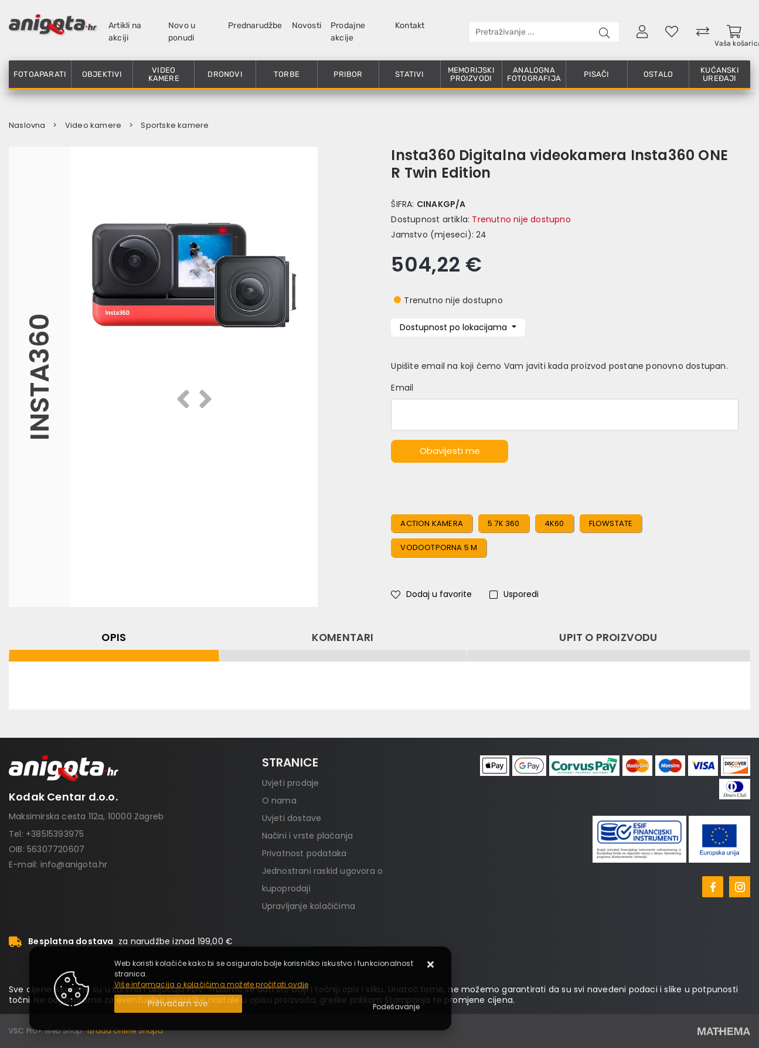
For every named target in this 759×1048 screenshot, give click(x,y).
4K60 (554, 523)
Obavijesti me (450, 451)
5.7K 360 (504, 523)
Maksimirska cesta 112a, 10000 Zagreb (86, 816)
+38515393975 (55, 834)
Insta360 (39, 376)
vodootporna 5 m (438, 547)
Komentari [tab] (343, 637)
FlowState (611, 523)
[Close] (178, 1004)
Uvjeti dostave (292, 818)
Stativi (409, 74)
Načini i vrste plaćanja (307, 836)
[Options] (396, 1007)
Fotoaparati (39, 74)
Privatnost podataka (304, 853)
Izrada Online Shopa (125, 1031)
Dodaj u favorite (431, 594)
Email (402, 388)
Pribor (347, 74)
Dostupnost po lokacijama (454, 327)
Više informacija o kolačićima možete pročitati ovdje (211, 984)
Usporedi (514, 594)
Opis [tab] (113, 637)
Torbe (286, 74)
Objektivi (102, 74)
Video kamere (163, 74)
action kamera (431, 523)
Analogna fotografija (534, 74)
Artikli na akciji (124, 32)
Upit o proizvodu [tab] (608, 637)
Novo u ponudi (181, 32)
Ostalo (658, 74)
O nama (279, 800)
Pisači (596, 74)
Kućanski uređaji (719, 74)
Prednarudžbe (255, 25)
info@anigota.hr (74, 864)
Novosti (306, 25)
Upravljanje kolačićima (308, 906)
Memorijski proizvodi (471, 74)
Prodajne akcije (348, 32)
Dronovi (224, 74)
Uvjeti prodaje (290, 783)
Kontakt (409, 25)
